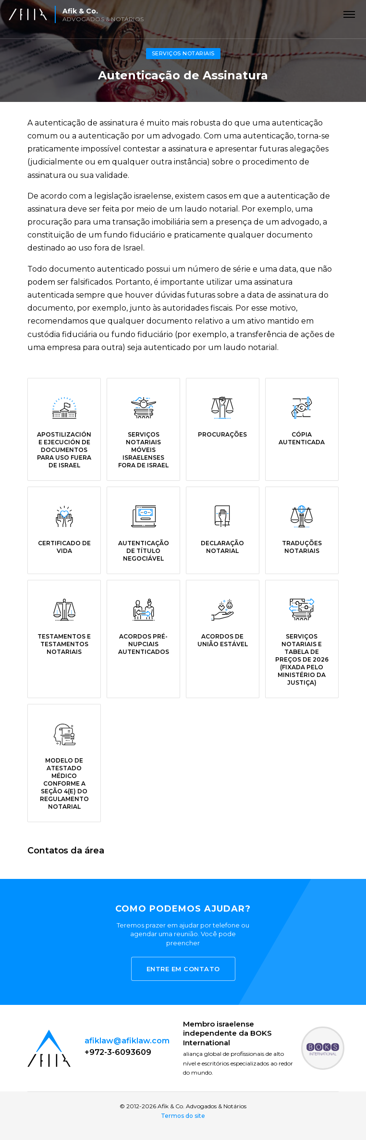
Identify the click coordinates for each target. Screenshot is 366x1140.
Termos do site (183, 1115)
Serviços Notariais (183, 53)
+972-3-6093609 (118, 1052)
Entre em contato (183, 969)
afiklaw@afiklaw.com (127, 1040)
